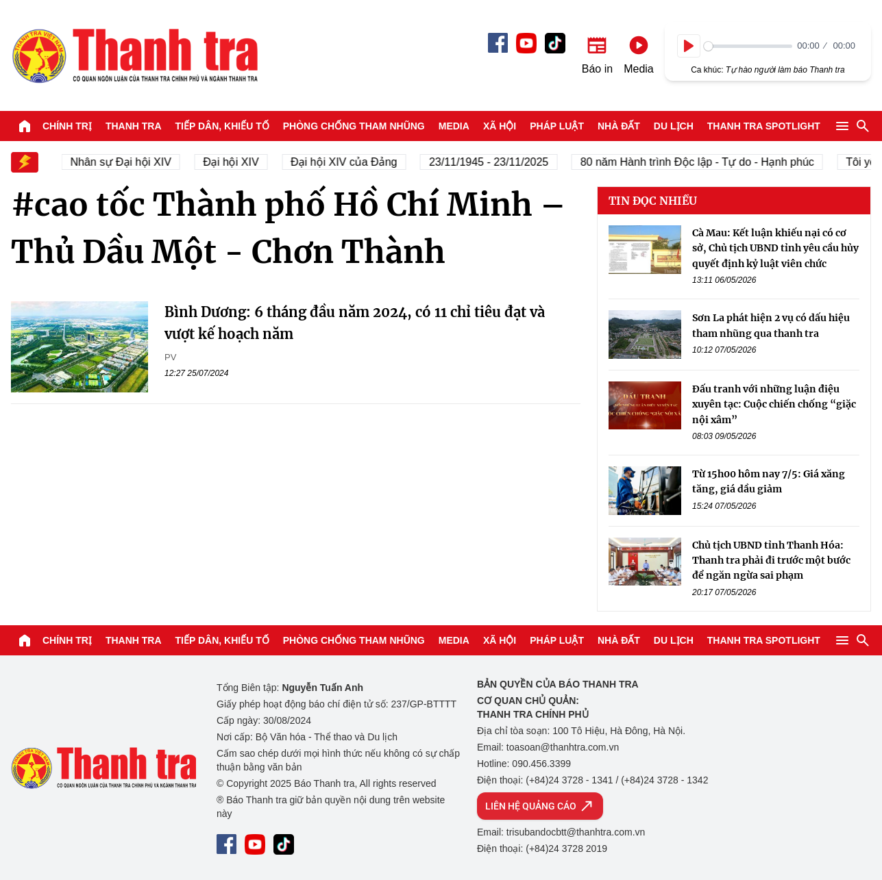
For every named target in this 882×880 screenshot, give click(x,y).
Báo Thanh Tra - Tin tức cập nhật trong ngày (134, 55)
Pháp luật (557, 126)
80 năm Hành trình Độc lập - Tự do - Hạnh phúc (703, 162)
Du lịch (674, 126)
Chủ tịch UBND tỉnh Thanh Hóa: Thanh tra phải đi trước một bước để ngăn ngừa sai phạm (771, 560)
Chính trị (67, 126)
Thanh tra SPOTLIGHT (763, 126)
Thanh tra (134, 126)
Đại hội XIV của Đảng (350, 162)
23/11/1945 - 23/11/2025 (494, 162)
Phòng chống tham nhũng (354, 126)
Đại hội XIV (237, 162)
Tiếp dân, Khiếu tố (222, 126)
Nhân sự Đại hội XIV (127, 162)
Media (454, 126)
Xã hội (499, 126)
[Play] (688, 46)
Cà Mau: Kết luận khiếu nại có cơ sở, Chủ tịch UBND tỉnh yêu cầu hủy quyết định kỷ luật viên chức (775, 248)
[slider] (748, 46)
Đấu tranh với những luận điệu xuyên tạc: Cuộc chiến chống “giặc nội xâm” (774, 404)
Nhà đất (619, 126)
